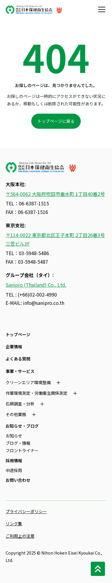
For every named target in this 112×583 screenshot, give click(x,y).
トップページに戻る (56, 121)
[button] (100, 9)
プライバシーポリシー (26, 511)
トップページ (18, 334)
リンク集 (14, 523)
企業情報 (14, 347)
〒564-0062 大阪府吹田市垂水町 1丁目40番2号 (55, 193)
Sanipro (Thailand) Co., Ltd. (36, 284)
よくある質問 (18, 359)
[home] (34, 9)
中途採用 (14, 470)
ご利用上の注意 (20, 536)
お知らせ (14, 436)
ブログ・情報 (18, 443)
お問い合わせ (18, 480)
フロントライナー (22, 450)
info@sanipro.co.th (43, 302)
